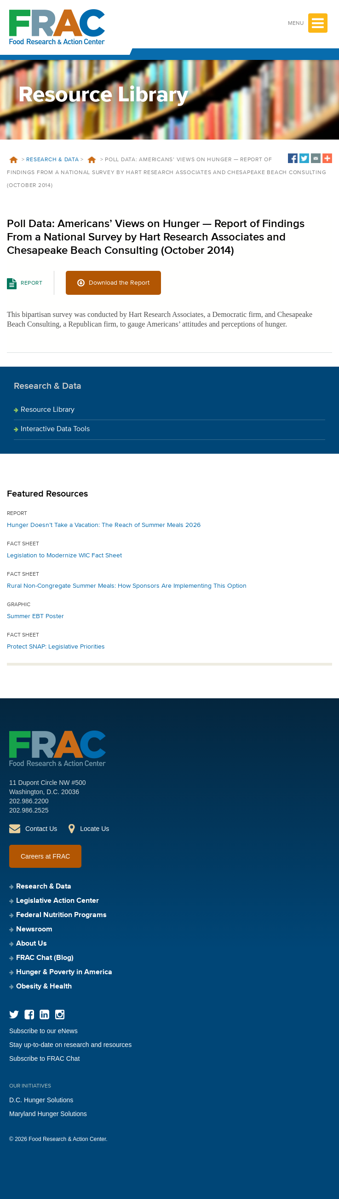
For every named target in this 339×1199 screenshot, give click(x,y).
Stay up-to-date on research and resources (70, 1044)
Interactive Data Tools (55, 429)
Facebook (29, 1014)
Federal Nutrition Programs (61, 915)
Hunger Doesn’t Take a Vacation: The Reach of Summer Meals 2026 (104, 525)
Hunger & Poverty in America (64, 972)
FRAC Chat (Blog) (45, 958)
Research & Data (52, 160)
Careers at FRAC (45, 856)
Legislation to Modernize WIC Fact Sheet (64, 555)
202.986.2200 (29, 801)
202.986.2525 (29, 810)
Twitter (14, 1014)
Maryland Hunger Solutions (48, 1113)
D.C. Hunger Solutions (41, 1100)
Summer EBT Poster (35, 616)
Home (13, 159)
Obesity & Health (44, 986)
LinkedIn (44, 1014)
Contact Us (41, 828)
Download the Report (119, 283)
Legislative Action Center (57, 901)
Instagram (59, 1014)
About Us (31, 944)
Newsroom (34, 929)
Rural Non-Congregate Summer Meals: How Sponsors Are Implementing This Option (127, 586)
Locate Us (94, 828)
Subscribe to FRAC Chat (44, 1058)
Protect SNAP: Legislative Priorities (56, 646)
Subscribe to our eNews (43, 1031)
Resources (92, 159)
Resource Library (48, 410)
